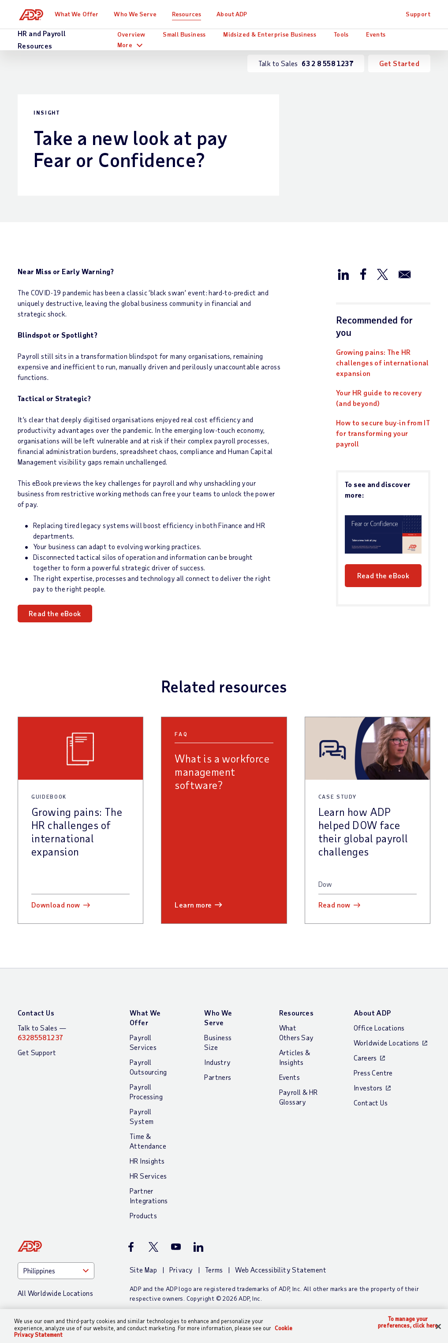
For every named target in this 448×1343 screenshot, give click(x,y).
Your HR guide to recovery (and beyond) (379, 397)
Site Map (143, 1269)
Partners (217, 1077)
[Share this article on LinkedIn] (343, 273)
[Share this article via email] (404, 273)
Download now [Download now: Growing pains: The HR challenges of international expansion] (55, 904)
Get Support (37, 1052)
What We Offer (79, 14)
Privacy (181, 1269)
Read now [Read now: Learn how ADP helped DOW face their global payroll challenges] (334, 904)
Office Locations (379, 1027)
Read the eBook (55, 613)
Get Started (399, 63)
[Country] (56, 1270)
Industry (217, 1062)
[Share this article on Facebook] (362, 273)
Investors (368, 1087)
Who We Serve (138, 14)
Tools (341, 34)
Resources (189, 14)
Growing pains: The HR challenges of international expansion (382, 362)
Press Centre (373, 1072)
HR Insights (147, 1161)
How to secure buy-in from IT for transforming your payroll (383, 433)
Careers (365, 1057)
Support (418, 14)
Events (375, 34)
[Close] (438, 1326)
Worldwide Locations (386, 1042)
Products (143, 1215)
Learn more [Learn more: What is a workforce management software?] (193, 904)
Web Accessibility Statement (280, 1269)
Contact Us (36, 1012)
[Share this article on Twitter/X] (382, 273)
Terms (214, 1269)
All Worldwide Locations (55, 1293)
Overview (131, 34)
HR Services (148, 1176)
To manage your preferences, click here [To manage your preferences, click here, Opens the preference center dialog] (408, 1322)
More (125, 44)
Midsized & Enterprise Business (269, 34)
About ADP (235, 14)
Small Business (184, 34)
